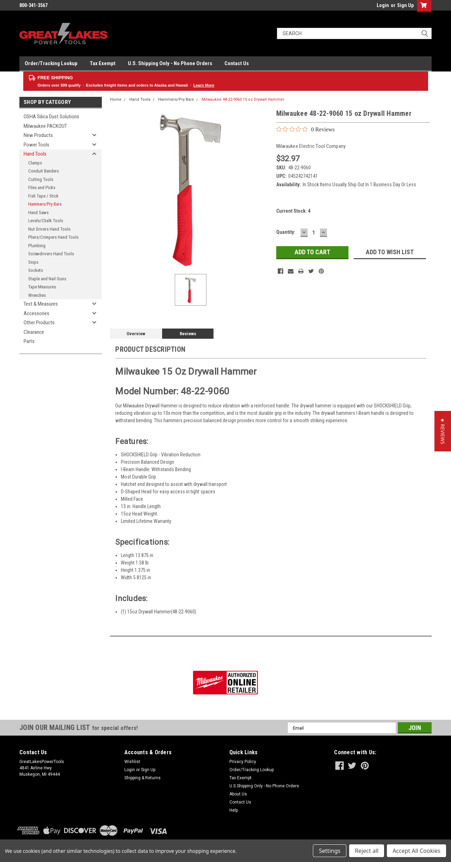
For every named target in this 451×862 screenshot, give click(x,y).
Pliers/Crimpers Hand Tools (53, 237)
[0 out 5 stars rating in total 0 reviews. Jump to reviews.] (305, 129)
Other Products (39, 322)
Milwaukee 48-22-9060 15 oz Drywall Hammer (243, 99)
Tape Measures (42, 286)
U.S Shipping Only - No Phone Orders (264, 785)
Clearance (34, 332)
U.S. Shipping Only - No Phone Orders (170, 63)
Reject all (366, 851)
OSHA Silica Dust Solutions (51, 116)
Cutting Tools (40, 179)
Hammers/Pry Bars (45, 204)
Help (233, 810)
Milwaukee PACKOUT (45, 126)
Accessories (36, 313)
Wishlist (132, 761)
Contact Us (236, 63)
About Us (238, 794)
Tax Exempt (103, 63)
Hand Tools (35, 154)
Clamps (35, 162)
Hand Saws (38, 212)
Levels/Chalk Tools (45, 220)
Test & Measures (41, 304)
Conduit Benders (43, 171)
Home (116, 99)
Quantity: (285, 232)
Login (383, 5)
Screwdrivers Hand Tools (51, 253)
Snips (33, 262)
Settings (329, 851)
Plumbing (36, 245)
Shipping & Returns (142, 777)
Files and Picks (41, 187)
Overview (135, 333)
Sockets (35, 270)
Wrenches (37, 295)
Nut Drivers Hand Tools (49, 229)
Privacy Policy (242, 761)
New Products (38, 135)
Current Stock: (293, 211)
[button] (442, 431)
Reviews (188, 333)
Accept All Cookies (416, 851)
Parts (29, 341)
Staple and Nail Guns (47, 278)
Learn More (203, 85)
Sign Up (405, 5)
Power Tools (36, 145)
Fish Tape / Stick (43, 196)
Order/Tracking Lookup (51, 63)
